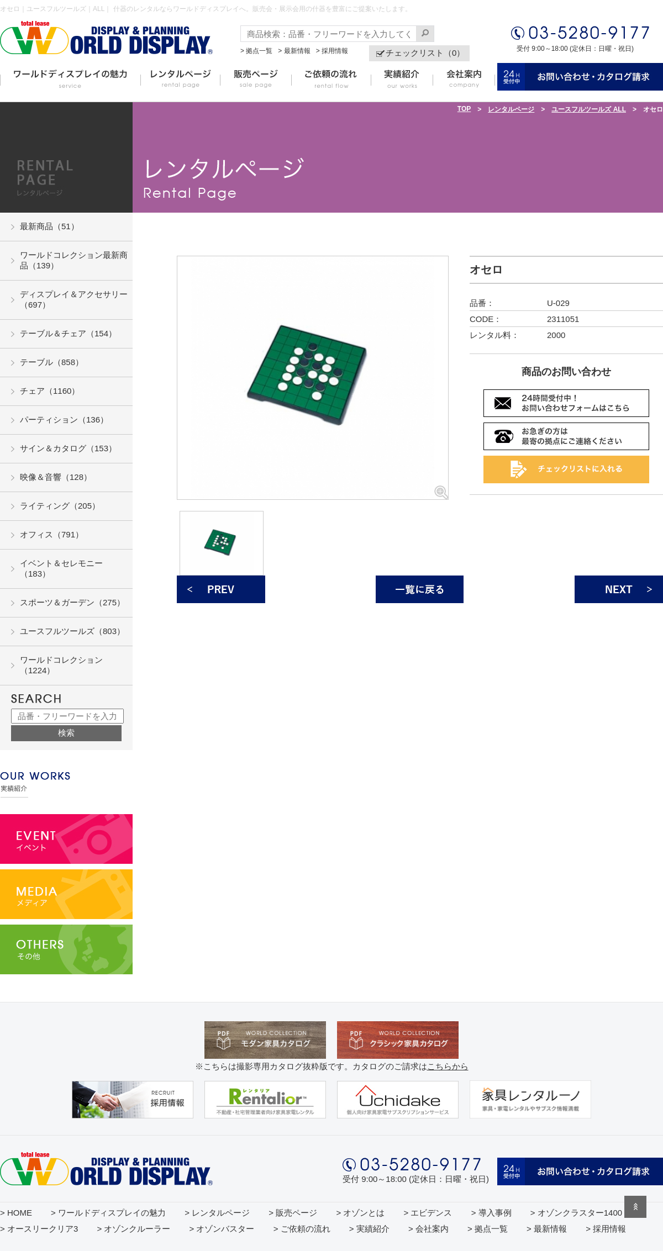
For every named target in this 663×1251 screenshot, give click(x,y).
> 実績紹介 (369, 1228)
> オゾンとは (360, 1212)
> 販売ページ (293, 1212)
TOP (464, 109)
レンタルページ (511, 109)
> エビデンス (428, 1212)
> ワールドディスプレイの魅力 (108, 1212)
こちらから (448, 1066)
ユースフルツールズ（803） (72, 631)
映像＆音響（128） (56, 477)
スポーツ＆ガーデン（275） (72, 602)
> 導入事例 (491, 1212)
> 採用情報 (332, 51)
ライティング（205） (60, 505)
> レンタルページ (217, 1212)
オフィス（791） (51, 534)
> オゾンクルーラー (133, 1228)
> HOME (16, 1212)
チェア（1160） (50, 390)
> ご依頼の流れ (301, 1228)
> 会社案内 (428, 1228)
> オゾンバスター (222, 1228)
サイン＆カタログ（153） (68, 448)
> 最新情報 (294, 51)
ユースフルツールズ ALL (588, 109)
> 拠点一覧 (256, 51)
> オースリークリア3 (39, 1228)
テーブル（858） (51, 362)
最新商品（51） (49, 226)
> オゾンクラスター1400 (576, 1212)
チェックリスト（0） (425, 52)
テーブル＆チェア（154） (68, 333)
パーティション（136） (64, 419)
